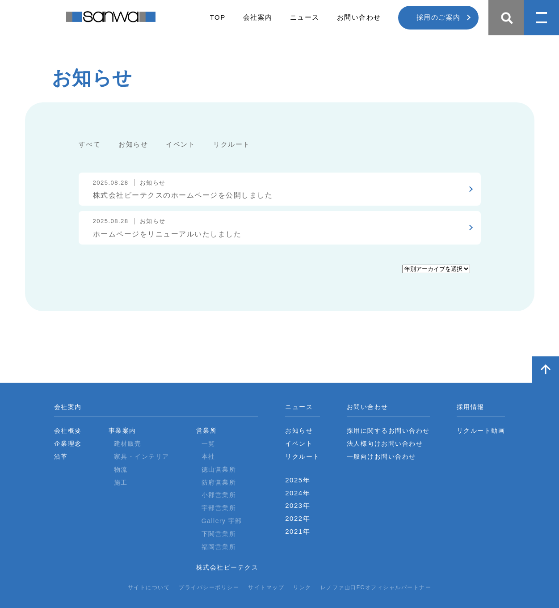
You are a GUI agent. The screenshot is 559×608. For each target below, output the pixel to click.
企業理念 (68, 443)
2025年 (297, 480)
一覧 (208, 443)
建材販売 (128, 443)
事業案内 (122, 430)
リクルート (231, 144)
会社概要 (68, 430)
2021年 (297, 531)
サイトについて (149, 587)
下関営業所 (219, 533)
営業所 (206, 430)
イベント (180, 144)
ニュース (304, 17)
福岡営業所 (219, 546)
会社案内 (258, 17)
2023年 (297, 505)
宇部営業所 (219, 507)
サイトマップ (266, 587)
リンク (302, 587)
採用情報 (470, 406)
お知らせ (133, 144)
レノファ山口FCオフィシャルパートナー (376, 587)
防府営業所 (219, 482)
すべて (90, 144)
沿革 (61, 456)
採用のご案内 (438, 17)
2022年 (297, 518)
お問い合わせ (359, 17)
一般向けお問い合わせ (381, 456)
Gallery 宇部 (222, 520)
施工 (121, 482)
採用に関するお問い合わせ (388, 430)
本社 (208, 456)
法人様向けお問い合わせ (385, 443)
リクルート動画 (481, 430)
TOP (218, 17)
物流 (121, 469)
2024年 (297, 493)
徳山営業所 (219, 469)
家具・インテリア (141, 456)
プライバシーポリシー (209, 587)
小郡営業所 (219, 494)
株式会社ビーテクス (227, 567)
